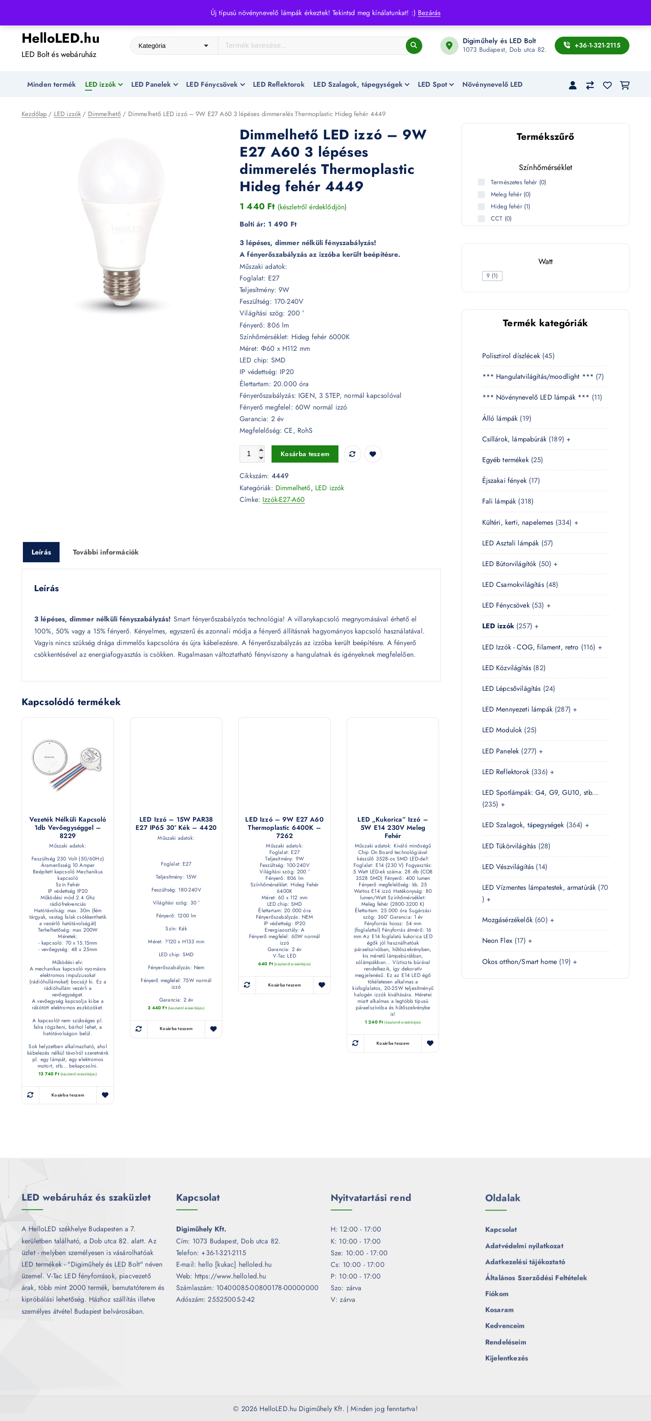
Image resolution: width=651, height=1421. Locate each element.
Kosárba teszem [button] (67, 1095)
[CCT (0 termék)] (482, 218)
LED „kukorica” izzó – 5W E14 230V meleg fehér (392, 828)
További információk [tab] (106, 552)
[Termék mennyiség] (252, 454)
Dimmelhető (104, 114)
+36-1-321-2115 (592, 45)
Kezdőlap (34, 114)
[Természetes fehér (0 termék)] (482, 182)
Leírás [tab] (41, 552)
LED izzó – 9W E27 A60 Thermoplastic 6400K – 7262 (284, 828)
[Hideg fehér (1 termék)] (482, 206)
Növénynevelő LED (492, 84)
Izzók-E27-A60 (283, 499)
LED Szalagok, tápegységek (358, 84)
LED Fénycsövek (212, 84)
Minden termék (51, 84)
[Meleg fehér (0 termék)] (482, 194)
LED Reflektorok (278, 84)
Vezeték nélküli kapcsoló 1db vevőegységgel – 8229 (68, 828)
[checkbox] (492, 276)
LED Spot (432, 84)
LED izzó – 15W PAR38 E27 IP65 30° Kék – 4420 (176, 824)
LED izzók (100, 84)
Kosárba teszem (305, 454)
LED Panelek (151, 84)
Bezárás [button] (429, 13)
